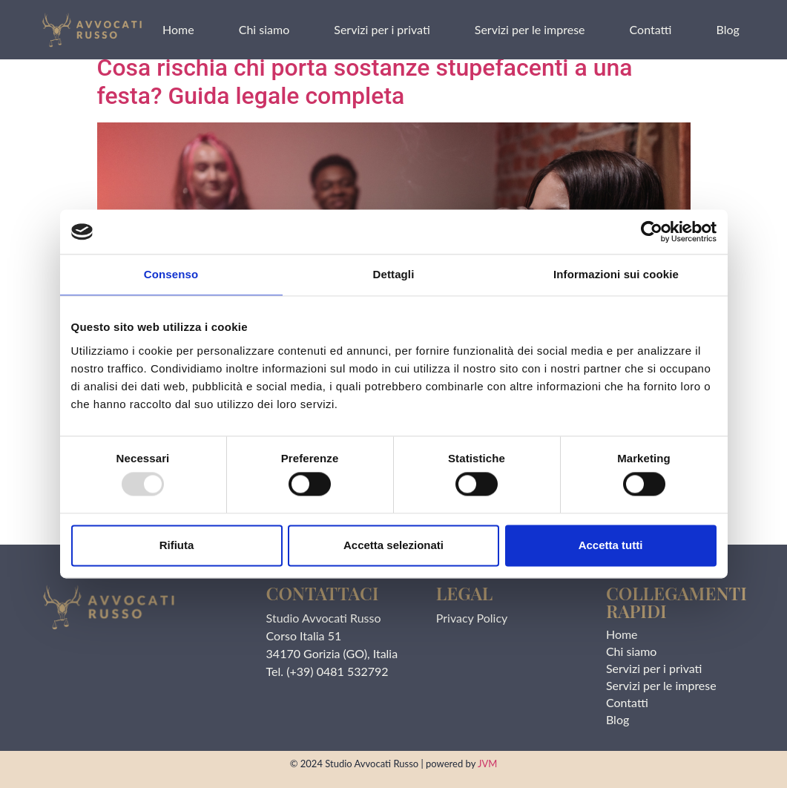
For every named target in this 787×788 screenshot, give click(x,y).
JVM (487, 763)
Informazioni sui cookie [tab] (616, 274)
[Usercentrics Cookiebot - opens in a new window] (652, 231)
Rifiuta (176, 545)
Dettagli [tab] (394, 274)
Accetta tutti (611, 545)
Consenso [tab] (171, 274)
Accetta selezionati (393, 545)
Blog (727, 29)
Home (178, 29)
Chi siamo (264, 29)
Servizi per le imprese (530, 29)
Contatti (651, 29)
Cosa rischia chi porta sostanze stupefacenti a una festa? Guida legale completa (365, 81)
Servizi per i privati (382, 29)
